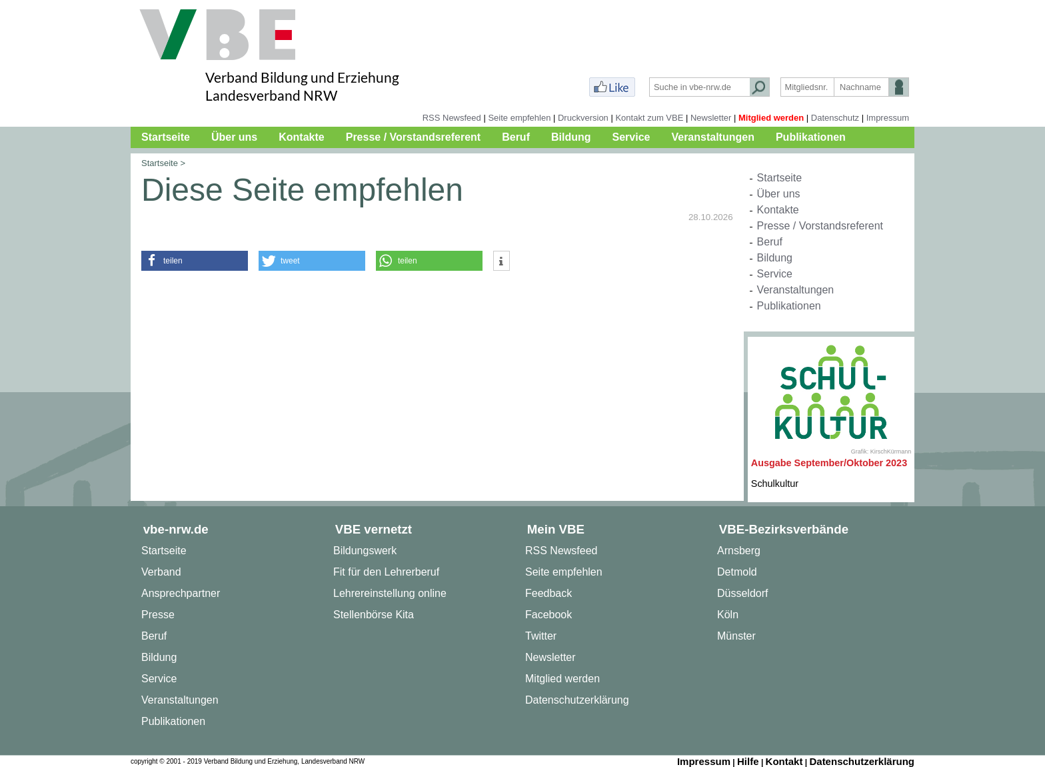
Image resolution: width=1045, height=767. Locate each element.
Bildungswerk (365, 550)
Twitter (540, 636)
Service (631, 137)
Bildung (571, 137)
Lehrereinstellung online (390, 593)
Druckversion (583, 118)
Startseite (165, 137)
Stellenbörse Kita (373, 614)
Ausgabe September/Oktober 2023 (829, 463)
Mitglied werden (771, 118)
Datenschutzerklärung (577, 700)
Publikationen (811, 137)
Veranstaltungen (712, 137)
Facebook (548, 614)
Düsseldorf (742, 593)
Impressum (887, 118)
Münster (736, 636)
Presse (158, 614)
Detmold (737, 572)
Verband (161, 572)
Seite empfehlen (519, 118)
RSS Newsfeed (452, 118)
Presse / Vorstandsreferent (413, 137)
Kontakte (301, 137)
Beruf (516, 137)
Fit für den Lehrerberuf (386, 572)
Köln (727, 614)
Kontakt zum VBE (649, 118)
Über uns (234, 137)
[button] (194, 261)
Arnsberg (738, 550)
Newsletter (710, 118)
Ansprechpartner (180, 593)
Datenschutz (835, 118)
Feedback (548, 593)
